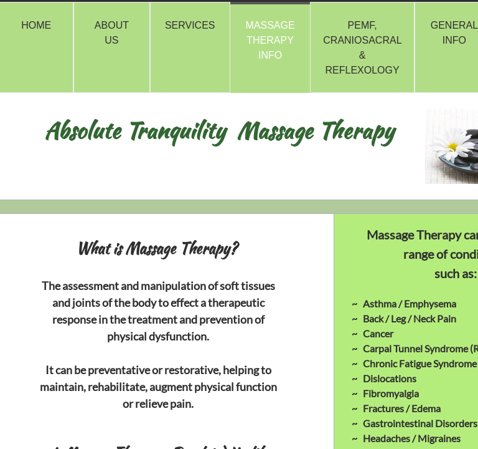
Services (190, 25)
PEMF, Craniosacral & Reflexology (362, 47)
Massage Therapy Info (270, 40)
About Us (112, 33)
